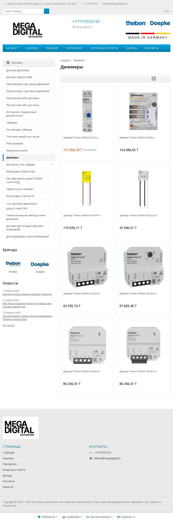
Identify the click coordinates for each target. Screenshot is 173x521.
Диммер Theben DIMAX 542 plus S (138, 293)
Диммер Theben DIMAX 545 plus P (138, 371)
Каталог (12, 48)
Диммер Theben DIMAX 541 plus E (81, 293)
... (166, 48)
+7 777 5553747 (89, 3)
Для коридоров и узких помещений (27, 236)
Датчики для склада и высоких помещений (24, 227)
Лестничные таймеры (19, 129)
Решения (52, 48)
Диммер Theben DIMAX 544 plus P (81, 371)
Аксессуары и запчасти (20, 196)
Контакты (152, 48)
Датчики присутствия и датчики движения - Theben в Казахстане (28, 317)
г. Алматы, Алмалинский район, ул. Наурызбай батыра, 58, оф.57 (41, 3)
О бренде (31, 48)
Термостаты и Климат (19, 189)
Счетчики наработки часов (22, 136)
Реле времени (14, 143)
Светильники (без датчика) (22, 98)
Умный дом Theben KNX (20, 171)
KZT (167, 11)
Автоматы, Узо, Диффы (20, 164)
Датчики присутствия (19, 77)
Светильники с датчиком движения (27, 84)
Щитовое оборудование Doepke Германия (27, 294)
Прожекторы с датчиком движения (27, 91)
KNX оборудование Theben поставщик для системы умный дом (27, 305)
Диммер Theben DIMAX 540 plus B (138, 215)
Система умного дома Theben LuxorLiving (24, 180)
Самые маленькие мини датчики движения (25, 217)
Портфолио (74, 48)
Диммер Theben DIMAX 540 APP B (81, 215)
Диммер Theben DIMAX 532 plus (80, 137)
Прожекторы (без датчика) (22, 105)
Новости (8, 487)
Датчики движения (17, 70)
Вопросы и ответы (104, 48)
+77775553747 (86, 21)
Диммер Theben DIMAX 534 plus (137, 137)
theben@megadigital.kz (115, 3)
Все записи (9, 325)
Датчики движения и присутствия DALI (21, 205)
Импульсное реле (17, 150)
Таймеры (11, 122)
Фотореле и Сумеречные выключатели (21, 113)
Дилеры (131, 48)
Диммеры (12, 157)
